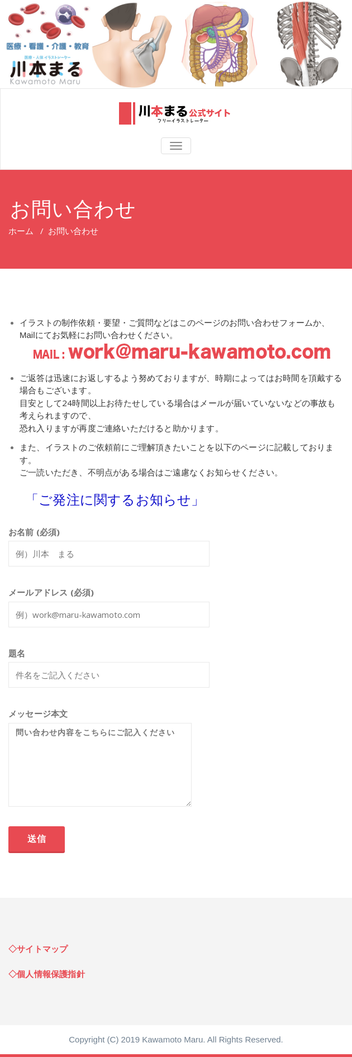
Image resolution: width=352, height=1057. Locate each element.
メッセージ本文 (100, 763)
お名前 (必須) (109, 552)
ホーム (21, 230)
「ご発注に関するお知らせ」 (115, 499)
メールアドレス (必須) (109, 613)
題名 (109, 673)
